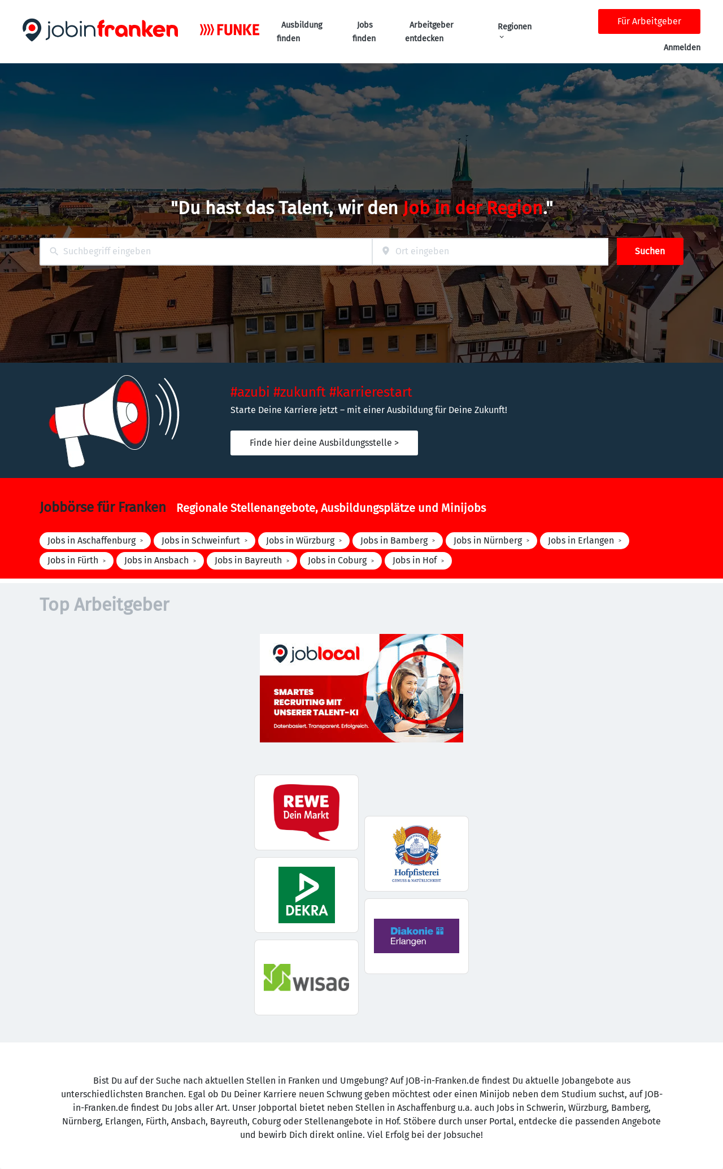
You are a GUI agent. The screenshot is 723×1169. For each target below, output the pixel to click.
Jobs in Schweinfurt (201, 540)
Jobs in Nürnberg (488, 540)
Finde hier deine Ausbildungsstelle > (324, 442)
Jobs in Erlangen (581, 540)
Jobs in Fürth (72, 560)
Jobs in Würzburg (300, 540)
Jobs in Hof (415, 560)
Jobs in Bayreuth (248, 560)
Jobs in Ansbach (156, 560)
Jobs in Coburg (337, 560)
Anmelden (682, 48)
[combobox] (206, 252)
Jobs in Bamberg (394, 540)
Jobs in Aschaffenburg (91, 540)
